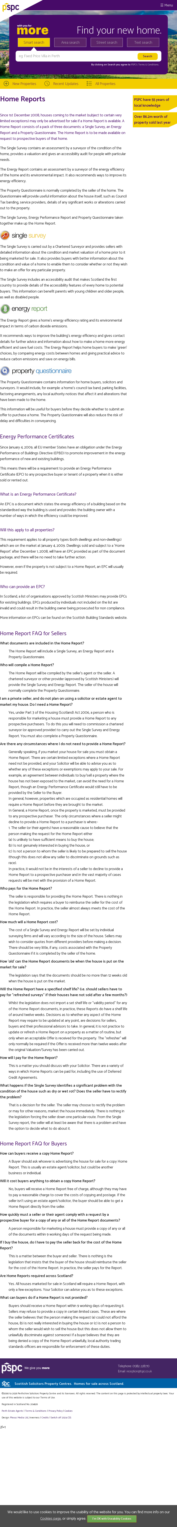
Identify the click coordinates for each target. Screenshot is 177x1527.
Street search (106, 42)
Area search (70, 42)
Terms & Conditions (35, 1411)
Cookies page (50, 1519)
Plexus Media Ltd (19, 1418)
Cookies (68, 1411)
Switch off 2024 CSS (61, 1418)
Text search (143, 42)
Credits (45, 1418)
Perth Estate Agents (12, 1411)
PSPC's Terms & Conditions (145, 65)
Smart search (34, 42)
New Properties (24, 84)
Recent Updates (65, 84)
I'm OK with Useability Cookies (111, 1519)
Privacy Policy (55, 1411)
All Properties (105, 84)
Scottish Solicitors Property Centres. (69, 1384)
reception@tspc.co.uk (139, 1371)
